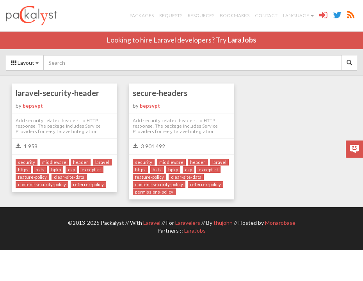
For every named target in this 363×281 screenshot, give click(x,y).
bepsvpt (33, 106)
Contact (266, 15)
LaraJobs (242, 40)
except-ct (91, 169)
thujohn (223, 222)
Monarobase (280, 222)
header (80, 162)
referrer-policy (88, 184)
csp (71, 169)
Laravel (151, 222)
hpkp (56, 169)
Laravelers (187, 222)
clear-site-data (69, 177)
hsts (40, 169)
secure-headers (160, 93)
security (26, 162)
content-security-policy (42, 184)
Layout (25, 62)
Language (298, 15)
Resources (201, 15)
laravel (102, 162)
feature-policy (32, 177)
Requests (170, 15)
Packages (142, 15)
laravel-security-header (57, 93)
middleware (54, 162)
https (23, 169)
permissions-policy (154, 191)
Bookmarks (234, 15)
